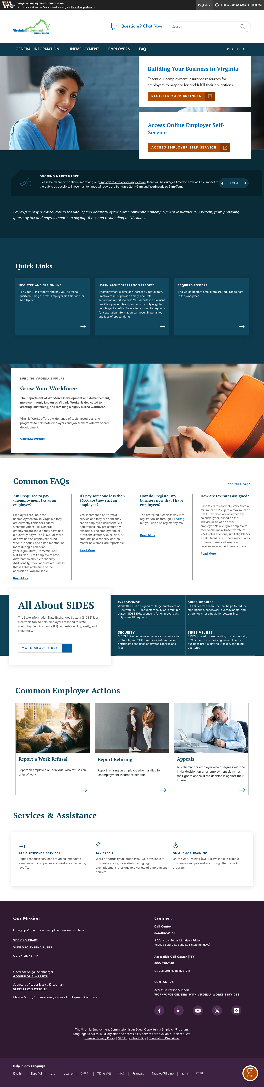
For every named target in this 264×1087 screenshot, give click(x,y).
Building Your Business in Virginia (193, 68)
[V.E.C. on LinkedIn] (179, 1010)
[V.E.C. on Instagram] (236, 1010)
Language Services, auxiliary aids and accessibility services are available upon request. (132, 1034)
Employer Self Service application (122, 182)
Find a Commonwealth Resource (238, 5)
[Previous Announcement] (222, 183)
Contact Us (164, 982)
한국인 (85, 1073)
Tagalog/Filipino (163, 1073)
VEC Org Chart (25, 940)
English (204, 5)
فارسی (68, 1073)
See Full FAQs (239, 484)
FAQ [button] (142, 49)
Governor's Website (30, 976)
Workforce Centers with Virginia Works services (196, 994)
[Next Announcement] (245, 183)
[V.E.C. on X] (217, 1010)
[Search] (201, 26)
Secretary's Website (30, 989)
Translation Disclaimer (164, 1038)
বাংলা (199, 1073)
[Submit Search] (242, 26)
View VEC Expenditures (32, 947)
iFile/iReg (178, 519)
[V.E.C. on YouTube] (198, 1010)
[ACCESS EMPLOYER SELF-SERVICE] (189, 147)
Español (36, 1073)
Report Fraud (238, 49)
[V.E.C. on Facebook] (159, 1010)
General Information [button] (37, 49)
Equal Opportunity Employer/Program (162, 1029)
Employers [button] (119, 49)
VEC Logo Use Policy (132, 1038)
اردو (185, 1073)
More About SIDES (40, 648)
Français (138, 1073)
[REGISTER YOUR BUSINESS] (181, 96)
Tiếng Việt (104, 1073)
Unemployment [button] (84, 49)
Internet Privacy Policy (100, 1038)
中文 (122, 1073)
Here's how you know (82, 7)
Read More (20, 578)
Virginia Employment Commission (40, 3)
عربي (53, 1073)
